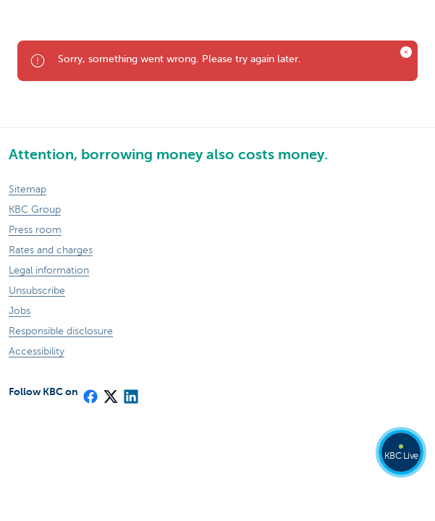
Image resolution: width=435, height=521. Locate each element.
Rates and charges (51, 250)
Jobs (19, 310)
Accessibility (36, 351)
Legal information (49, 270)
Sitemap (27, 189)
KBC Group (35, 209)
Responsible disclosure (61, 331)
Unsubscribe (37, 290)
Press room (35, 229)
